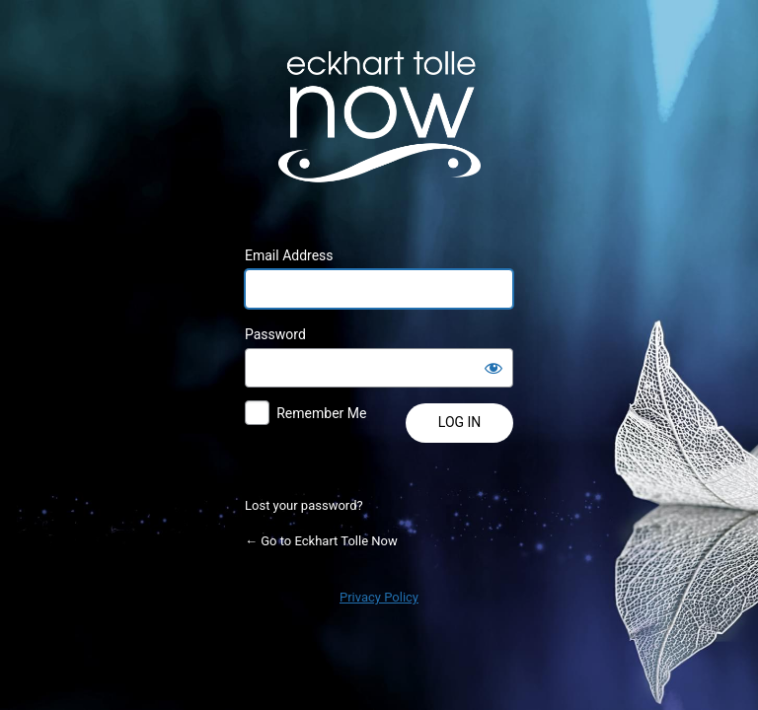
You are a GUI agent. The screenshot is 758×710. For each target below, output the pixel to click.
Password (275, 334)
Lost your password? (304, 505)
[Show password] (493, 368)
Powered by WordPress (379, 116)
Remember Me (321, 413)
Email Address (289, 255)
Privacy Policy (379, 597)
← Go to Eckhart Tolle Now (321, 540)
